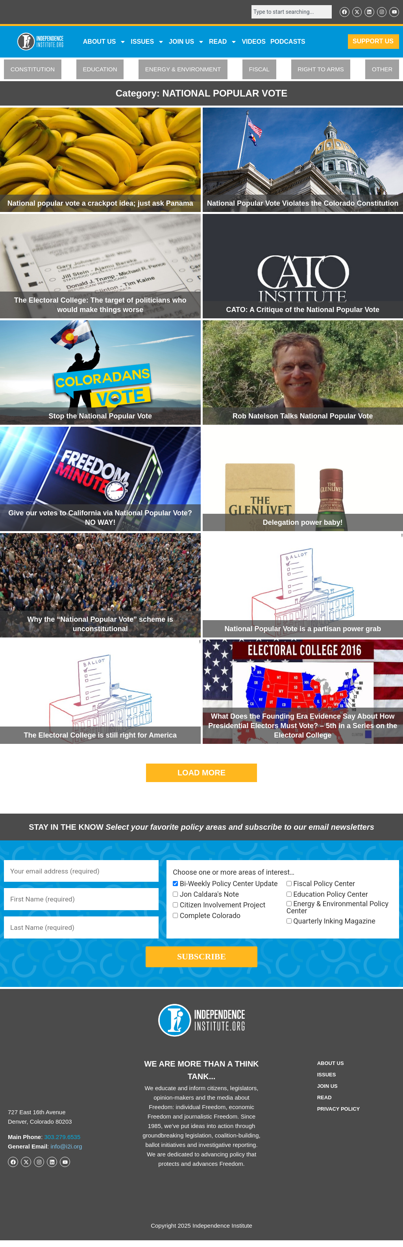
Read (324, 1104)
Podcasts (287, 42)
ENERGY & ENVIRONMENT (183, 70)
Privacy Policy (338, 1116)
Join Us (327, 1093)
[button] (201, 773)
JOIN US (186, 42)
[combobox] (289, 12)
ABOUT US (104, 42)
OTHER (382, 70)
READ (223, 42)
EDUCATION (100, 70)
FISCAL (259, 70)
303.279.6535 (62, 1143)
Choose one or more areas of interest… (233, 872)
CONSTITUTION (33, 70)
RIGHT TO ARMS (321, 70)
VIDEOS (253, 42)
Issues (147, 42)
